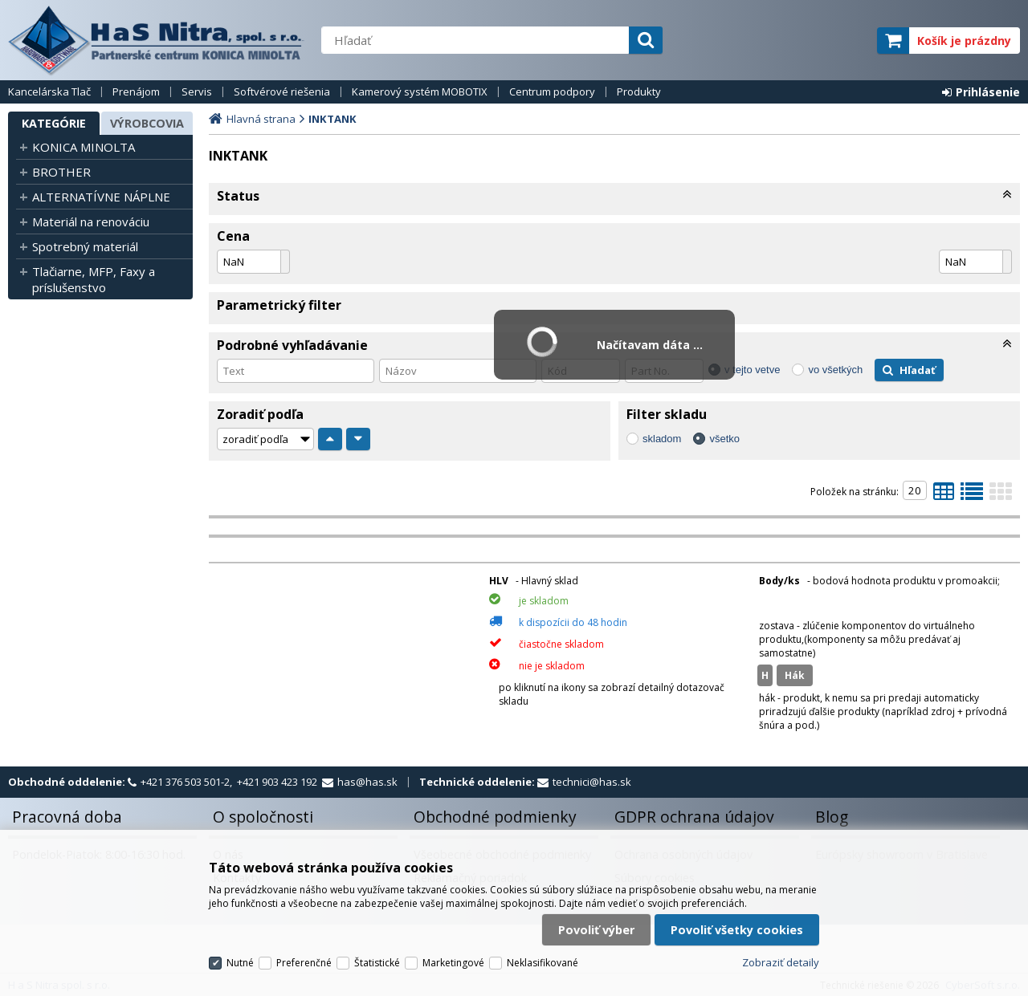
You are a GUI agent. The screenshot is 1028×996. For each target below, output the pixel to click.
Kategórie (54, 123)
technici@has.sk (592, 781)
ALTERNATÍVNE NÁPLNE (101, 197)
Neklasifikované (542, 963)
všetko (724, 439)
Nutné (240, 963)
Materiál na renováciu (90, 221)
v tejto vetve (752, 370)
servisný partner (785, 40)
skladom (661, 439)
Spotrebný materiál (85, 246)
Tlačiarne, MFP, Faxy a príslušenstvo (93, 279)
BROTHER (61, 172)
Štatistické (377, 963)
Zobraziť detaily (780, 962)
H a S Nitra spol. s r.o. (156, 40)
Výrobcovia (147, 123)
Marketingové (453, 963)
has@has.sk (367, 781)
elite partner (843, 40)
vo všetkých (835, 370)
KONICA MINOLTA (83, 147)
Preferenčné (304, 963)
